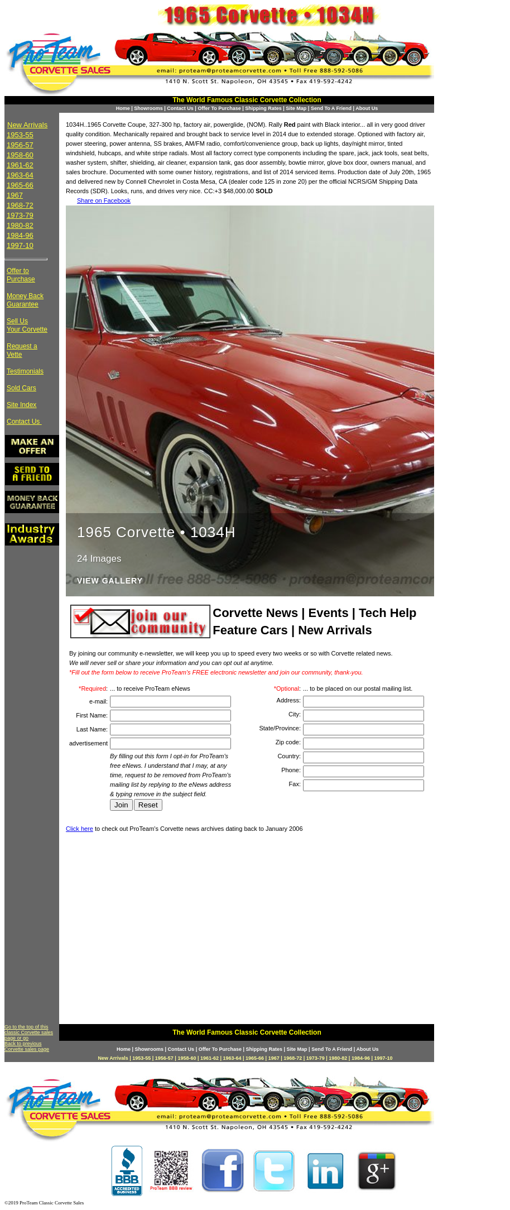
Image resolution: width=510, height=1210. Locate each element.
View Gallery (110, 581)
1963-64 (20, 175)
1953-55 (20, 135)
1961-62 (20, 165)
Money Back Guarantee (25, 300)
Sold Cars (21, 388)
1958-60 (20, 155)
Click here (79, 828)
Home (123, 108)
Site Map (296, 108)
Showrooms (148, 108)
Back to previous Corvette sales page (26, 1046)
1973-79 (20, 215)
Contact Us (180, 108)
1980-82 (20, 225)
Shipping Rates (263, 108)
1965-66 (20, 185)
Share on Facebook (104, 200)
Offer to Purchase (21, 275)
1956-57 (20, 145)
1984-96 (20, 235)
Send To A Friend (331, 108)
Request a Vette (22, 350)
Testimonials (25, 371)
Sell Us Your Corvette (27, 325)
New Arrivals (27, 125)
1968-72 (20, 205)
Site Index (21, 405)
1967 (15, 195)
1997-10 (20, 245)
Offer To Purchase (219, 108)
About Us (366, 108)
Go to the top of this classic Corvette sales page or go (28, 1032)
